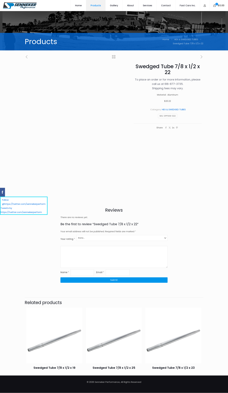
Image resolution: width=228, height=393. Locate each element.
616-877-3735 (173, 84)
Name (64, 272)
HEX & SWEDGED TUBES (186, 39)
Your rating (67, 239)
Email (100, 272)
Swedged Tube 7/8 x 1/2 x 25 (114, 368)
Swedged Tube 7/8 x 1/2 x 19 (54, 368)
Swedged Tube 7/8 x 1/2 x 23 (173, 368)
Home (166, 39)
